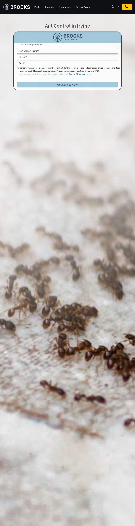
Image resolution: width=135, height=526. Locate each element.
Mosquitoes (66, 7)
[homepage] (17, 7)
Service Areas (84, 7)
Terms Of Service (77, 75)
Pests (38, 7)
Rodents (50, 7)
